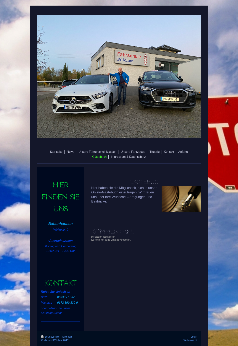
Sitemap (67, 336)
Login (194, 336)
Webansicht (190, 340)
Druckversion (51, 336)
